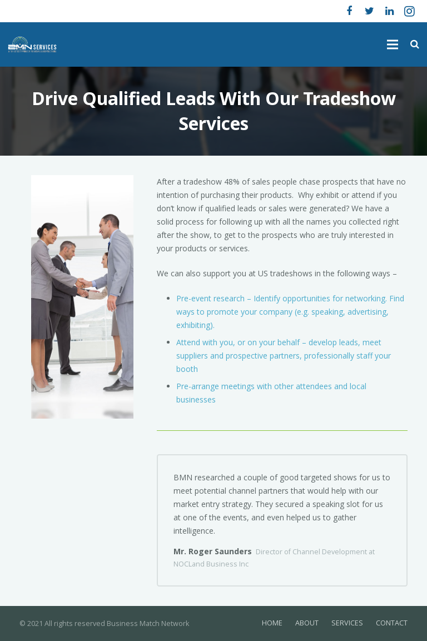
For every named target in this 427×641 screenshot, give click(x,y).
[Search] (414, 44)
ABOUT (307, 623)
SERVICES (347, 623)
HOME (272, 623)
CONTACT (392, 623)
